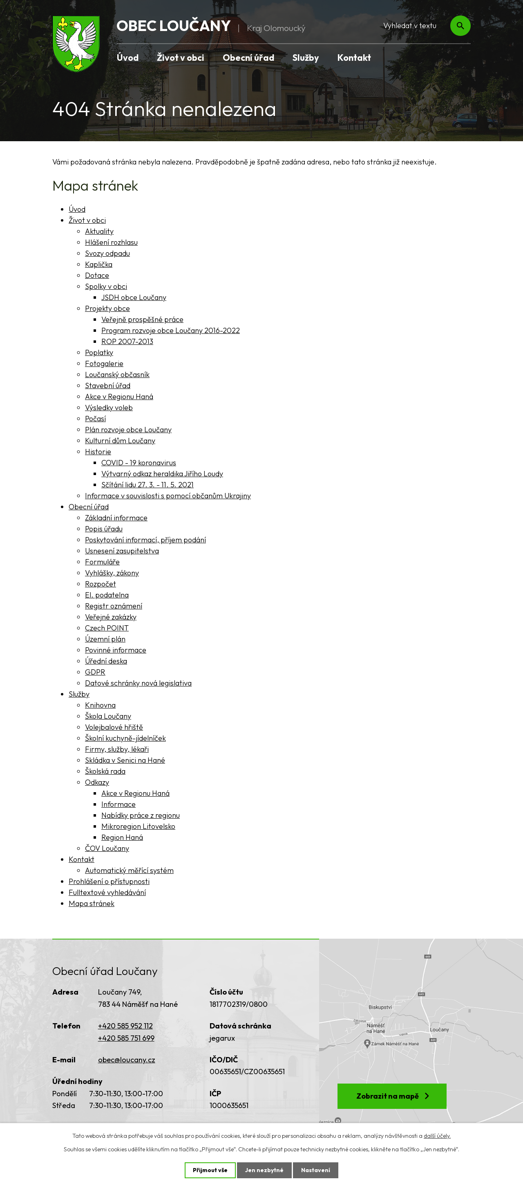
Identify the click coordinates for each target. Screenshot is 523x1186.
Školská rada (105, 771)
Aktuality (99, 231)
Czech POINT (107, 628)
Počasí (95, 418)
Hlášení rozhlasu (111, 242)
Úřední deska (106, 661)
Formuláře (102, 561)
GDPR (95, 672)
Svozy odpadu (107, 253)
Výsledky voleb (109, 407)
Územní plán (105, 639)
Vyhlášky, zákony (112, 572)
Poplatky (99, 352)
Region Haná (122, 837)
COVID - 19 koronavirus (138, 462)
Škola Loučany (108, 716)
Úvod (128, 57)
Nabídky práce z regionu (140, 815)
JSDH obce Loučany (133, 297)
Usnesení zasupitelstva (122, 550)
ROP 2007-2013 (127, 341)
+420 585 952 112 (125, 1026)
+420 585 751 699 (126, 1038)
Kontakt (354, 57)
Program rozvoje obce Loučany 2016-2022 (170, 330)
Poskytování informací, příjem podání (145, 539)
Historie (98, 451)
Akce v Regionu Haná (119, 396)
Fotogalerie (104, 363)
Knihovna (100, 705)
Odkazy (97, 782)
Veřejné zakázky (110, 617)
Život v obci (180, 57)
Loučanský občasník (117, 374)
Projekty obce (107, 308)
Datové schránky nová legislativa (138, 683)
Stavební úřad (107, 385)
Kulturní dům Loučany (120, 440)
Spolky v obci (106, 286)
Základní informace (116, 517)
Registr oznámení (113, 606)
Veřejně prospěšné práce (142, 319)
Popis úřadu (104, 528)
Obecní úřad (248, 57)
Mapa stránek (91, 903)
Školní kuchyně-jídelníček (125, 738)
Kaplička (98, 264)
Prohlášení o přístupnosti (109, 881)
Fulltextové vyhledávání (107, 892)
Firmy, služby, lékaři (117, 749)
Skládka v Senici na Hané (125, 760)
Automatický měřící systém (129, 870)
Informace (118, 804)
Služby (306, 57)
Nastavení (315, 1170)
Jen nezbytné (264, 1170)
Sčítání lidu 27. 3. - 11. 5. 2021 (147, 484)
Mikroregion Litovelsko (138, 826)
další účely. (437, 1135)
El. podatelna (107, 595)
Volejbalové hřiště (114, 727)
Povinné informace (115, 650)
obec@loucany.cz (126, 1059)
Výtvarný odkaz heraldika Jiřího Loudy (162, 473)
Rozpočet (100, 584)
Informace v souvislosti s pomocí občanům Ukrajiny (168, 495)
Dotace (97, 275)
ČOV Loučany (107, 848)
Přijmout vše (210, 1170)
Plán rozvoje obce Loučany (128, 429)
